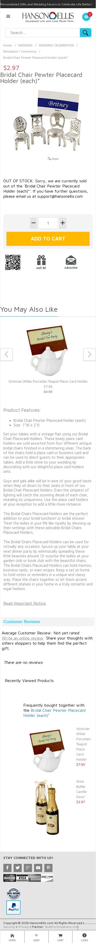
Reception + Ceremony (19, 51)
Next (89, 354)
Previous (6, 354)
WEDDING (25, 45)
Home (7, 45)
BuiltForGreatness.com (62, 927)
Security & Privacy (16, 927)
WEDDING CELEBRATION (56, 45)
